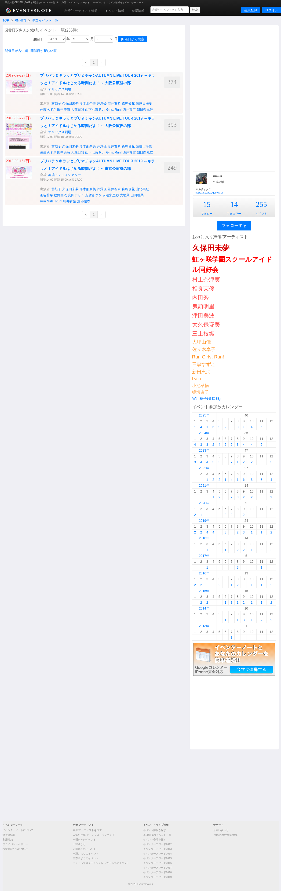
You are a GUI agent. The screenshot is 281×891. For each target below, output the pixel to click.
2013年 (204, 626)
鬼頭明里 (203, 306)
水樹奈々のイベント (84, 839)
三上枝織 (203, 333)
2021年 (204, 485)
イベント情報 (114, 11)
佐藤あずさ (48, 109)
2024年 (204, 433)
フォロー (206, 213)
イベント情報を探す (154, 830)
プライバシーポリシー (15, 844)
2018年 (204, 538)
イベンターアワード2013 (157, 848)
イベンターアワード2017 (157, 867)
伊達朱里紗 (110, 195)
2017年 (204, 556)
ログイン (271, 10)
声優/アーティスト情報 (81, 11)
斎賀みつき (93, 195)
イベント (261, 213)
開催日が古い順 (16, 51)
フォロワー (234, 213)
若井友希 (114, 103)
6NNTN (20, 20)
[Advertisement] (234, 97)
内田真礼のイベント (84, 848)
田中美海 (63, 109)
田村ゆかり (79, 844)
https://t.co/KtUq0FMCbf (209, 192)
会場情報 (138, 11)
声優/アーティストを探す (87, 830)
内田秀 (200, 297)
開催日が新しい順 (43, 51)
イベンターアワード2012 (157, 844)
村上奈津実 (206, 279)
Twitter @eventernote (225, 834)
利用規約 (8, 839)
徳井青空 (129, 109)
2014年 (204, 608)
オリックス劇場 (59, 89)
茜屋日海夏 (144, 103)
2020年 (204, 503)
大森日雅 (77, 109)
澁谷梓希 (46, 195)
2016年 (204, 573)
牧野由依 (60, 195)
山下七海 (91, 109)
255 (261, 204)
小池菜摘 (200, 385)
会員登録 (250, 10)
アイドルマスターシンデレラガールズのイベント (101, 863)
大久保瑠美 (206, 324)
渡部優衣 (83, 201)
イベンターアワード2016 (157, 863)
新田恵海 (201, 371)
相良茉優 (203, 288)
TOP (6, 20)
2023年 (204, 450)
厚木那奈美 (88, 103)
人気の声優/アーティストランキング (94, 834)
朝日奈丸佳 (145, 109)
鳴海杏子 (200, 392)
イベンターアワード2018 (157, 872)
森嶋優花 (128, 103)
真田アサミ (76, 195)
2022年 (204, 468)
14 (234, 204)
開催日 (37, 39)
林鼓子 (56, 103)
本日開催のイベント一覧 (157, 834)
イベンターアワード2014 (157, 853)
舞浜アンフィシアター (64, 175)
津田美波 (203, 315)
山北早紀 (142, 189)
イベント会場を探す (154, 839)
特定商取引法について (15, 848)
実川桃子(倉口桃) (206, 399)
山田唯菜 (137, 195)
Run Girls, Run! (110, 109)
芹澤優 (102, 103)
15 (207, 204)
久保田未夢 (70, 103)
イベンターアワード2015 (157, 858)
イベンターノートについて (18, 830)
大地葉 (125, 195)
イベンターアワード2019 (157, 877)
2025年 (204, 415)
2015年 (204, 591)
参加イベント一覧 (45, 20)
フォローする (234, 225)
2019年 (204, 520)
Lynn (196, 378)
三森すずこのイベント (86, 858)
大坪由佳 (201, 341)
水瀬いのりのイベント (86, 853)
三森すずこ (203, 364)
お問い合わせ (221, 830)
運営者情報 (9, 834)
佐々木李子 (203, 349)
